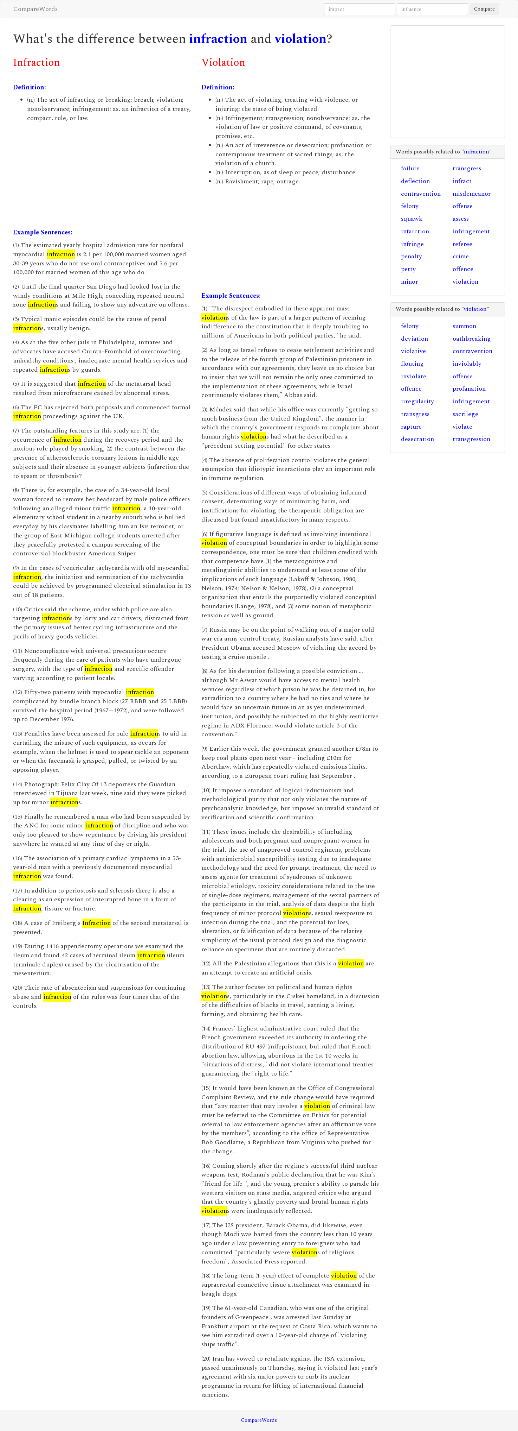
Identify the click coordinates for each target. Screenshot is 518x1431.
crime (461, 256)
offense (463, 206)
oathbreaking (472, 338)
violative (413, 351)
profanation (469, 388)
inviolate (413, 376)
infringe (412, 244)
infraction (218, 39)
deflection (415, 181)
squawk (411, 218)
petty (408, 269)
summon (464, 326)
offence (463, 269)
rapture (411, 426)
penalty (411, 256)
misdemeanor (472, 193)
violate (462, 426)
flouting (412, 363)
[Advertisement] (102, 175)
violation (300, 39)
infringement (471, 231)
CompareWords (35, 9)
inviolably (467, 363)
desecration (417, 439)
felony (410, 206)
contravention (421, 193)
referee (462, 244)
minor (409, 281)
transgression (471, 439)
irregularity (417, 401)
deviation (414, 338)
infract (462, 181)
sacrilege (465, 414)
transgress (467, 168)
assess (461, 218)
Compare (484, 9)
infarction (415, 231)
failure (410, 168)
